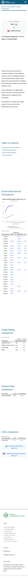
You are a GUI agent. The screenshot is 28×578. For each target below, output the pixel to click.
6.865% (11, 267)
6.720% (11, 257)
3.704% (19, 243)
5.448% (11, 246)
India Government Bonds (15, 446)
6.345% (11, 253)
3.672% (19, 248)
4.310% (19, 269)
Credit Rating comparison (9, 150)
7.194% (11, 279)
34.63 (21, 440)
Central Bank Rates (9, 529)
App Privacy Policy (9, 539)
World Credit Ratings (9, 527)
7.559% (11, 291)
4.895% (19, 286)
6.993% (11, 262)
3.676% (19, 238)
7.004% (11, 265)
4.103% (19, 262)
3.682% (19, 241)
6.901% (11, 260)
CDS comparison (7, 155)
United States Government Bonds (15, 453)
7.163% (11, 276)
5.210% (11, 241)
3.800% (19, 253)
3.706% (19, 246)
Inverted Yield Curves (9, 535)
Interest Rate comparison (9, 152)
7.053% (11, 272)
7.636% (11, 293)
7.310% (11, 281)
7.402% (11, 284)
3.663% (19, 236)
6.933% (11, 269)
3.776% (19, 250)
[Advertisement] (14, 14)
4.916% (19, 291)
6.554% (11, 255)
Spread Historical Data (10, 533)
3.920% (19, 257)
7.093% (11, 274)
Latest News (7, 537)
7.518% (11, 288)
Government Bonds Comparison (11, 147)
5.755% (11, 248)
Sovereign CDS (8, 531)
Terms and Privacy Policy (10, 541)
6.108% (11, 250)
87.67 (14, 440)
